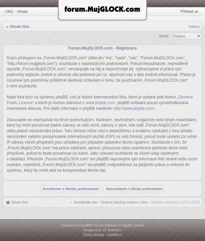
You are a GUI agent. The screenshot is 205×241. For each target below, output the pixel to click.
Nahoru (194, 26)
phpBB (85, 225)
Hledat (22, 11)
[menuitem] (124, 202)
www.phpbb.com (100, 102)
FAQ (9, 11)
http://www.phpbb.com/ (134, 108)
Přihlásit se (189, 11)
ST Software (111, 230)
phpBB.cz (115, 235)
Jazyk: (164, 36)
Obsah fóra (19, 26)
